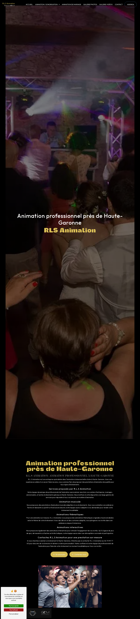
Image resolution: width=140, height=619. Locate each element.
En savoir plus (59, 551)
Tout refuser (13, 610)
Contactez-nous (79, 551)
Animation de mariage (71, 4)
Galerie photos (90, 4)
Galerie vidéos (106, 4)
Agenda (130, 4)
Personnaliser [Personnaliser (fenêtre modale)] (14, 614)
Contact (119, 4)
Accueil (29, 4)
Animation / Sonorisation (46, 4)
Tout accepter (14, 606)
